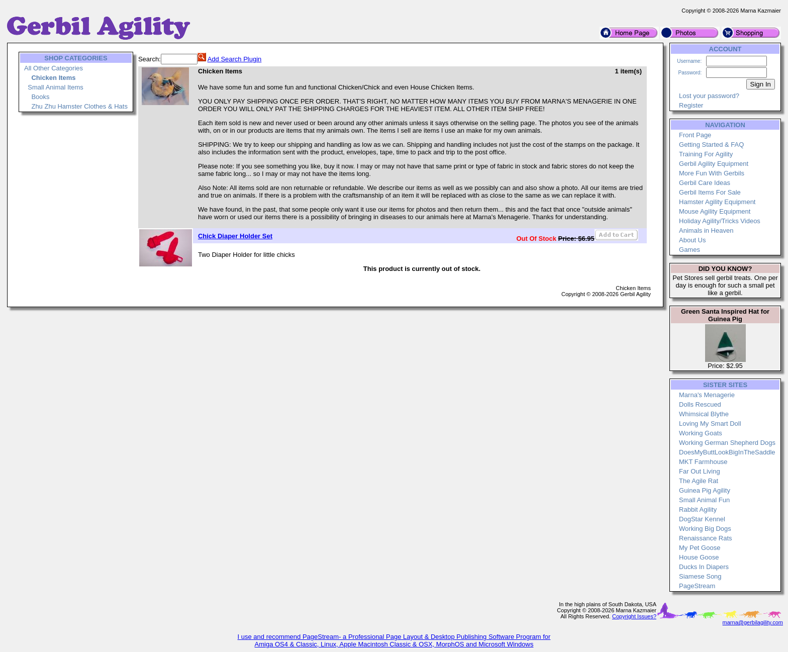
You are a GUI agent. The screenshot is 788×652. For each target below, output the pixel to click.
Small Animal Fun (704, 500)
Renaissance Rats (705, 538)
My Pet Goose (699, 547)
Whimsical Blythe (704, 414)
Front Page (695, 135)
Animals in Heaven (706, 230)
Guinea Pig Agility (704, 490)
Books (40, 97)
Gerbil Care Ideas (704, 183)
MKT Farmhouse (703, 461)
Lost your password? (709, 96)
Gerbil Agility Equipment (713, 163)
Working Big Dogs (705, 528)
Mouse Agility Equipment (714, 211)
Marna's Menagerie (707, 395)
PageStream (697, 586)
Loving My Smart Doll (710, 423)
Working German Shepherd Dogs (727, 442)
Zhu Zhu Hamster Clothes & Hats (79, 106)
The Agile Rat (698, 481)
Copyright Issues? (634, 616)
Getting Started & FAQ (711, 144)
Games (689, 249)
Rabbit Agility (698, 509)
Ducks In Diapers (704, 567)
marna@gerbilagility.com (753, 622)
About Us (692, 240)
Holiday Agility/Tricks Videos (719, 221)
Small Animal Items (55, 87)
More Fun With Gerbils (711, 173)
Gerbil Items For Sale (710, 192)
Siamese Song (700, 576)
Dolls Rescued (700, 404)
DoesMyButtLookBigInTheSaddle (727, 452)
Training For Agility (706, 154)
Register (691, 105)
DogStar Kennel (702, 519)
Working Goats (700, 433)
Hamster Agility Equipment (717, 202)
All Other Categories (53, 68)
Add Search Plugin (235, 59)
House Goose (699, 557)
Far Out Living (699, 471)
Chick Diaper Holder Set (235, 236)
